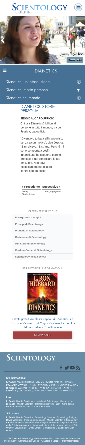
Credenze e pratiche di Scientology (41, 401)
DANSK (69, 382)
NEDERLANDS (68, 385)
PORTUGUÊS (67, 390)
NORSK (33, 388)
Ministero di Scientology (30, 243)
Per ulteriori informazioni (18, 406)
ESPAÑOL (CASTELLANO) (19, 390)
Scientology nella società (30, 256)
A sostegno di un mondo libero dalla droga (41, 425)
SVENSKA (44, 388)
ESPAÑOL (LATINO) (61, 388)
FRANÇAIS (11, 385)
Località (46, 406)
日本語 (32, 385)
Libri (58, 404)
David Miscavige (14, 420)
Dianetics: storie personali (27, 90)
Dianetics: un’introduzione (27, 82)
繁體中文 (55, 385)
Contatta (36, 406)
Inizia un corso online (34, 420)
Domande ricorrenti (44, 404)
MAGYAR (22, 388)
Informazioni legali (70, 441)
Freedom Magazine (59, 422)
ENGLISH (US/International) (20, 382)
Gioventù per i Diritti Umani (28, 428)
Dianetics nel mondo (22, 98)
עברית (23, 385)
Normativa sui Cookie (28, 441)
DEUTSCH (11, 388)
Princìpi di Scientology (29, 224)
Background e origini (28, 217)
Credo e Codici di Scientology (33, 250)
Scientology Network (45, 417)
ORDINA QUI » (42, 335)
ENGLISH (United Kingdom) (49, 382)
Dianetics (28, 417)
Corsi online (68, 404)
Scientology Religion (67, 417)
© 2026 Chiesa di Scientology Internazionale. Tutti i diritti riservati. (36, 438)
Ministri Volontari (25, 404)
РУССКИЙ (43, 385)
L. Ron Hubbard (14, 401)
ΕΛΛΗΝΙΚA (40, 390)
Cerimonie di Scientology (30, 237)
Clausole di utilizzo (50, 441)
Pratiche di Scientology (29, 230)
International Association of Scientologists (28, 422)
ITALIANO (53, 390)
